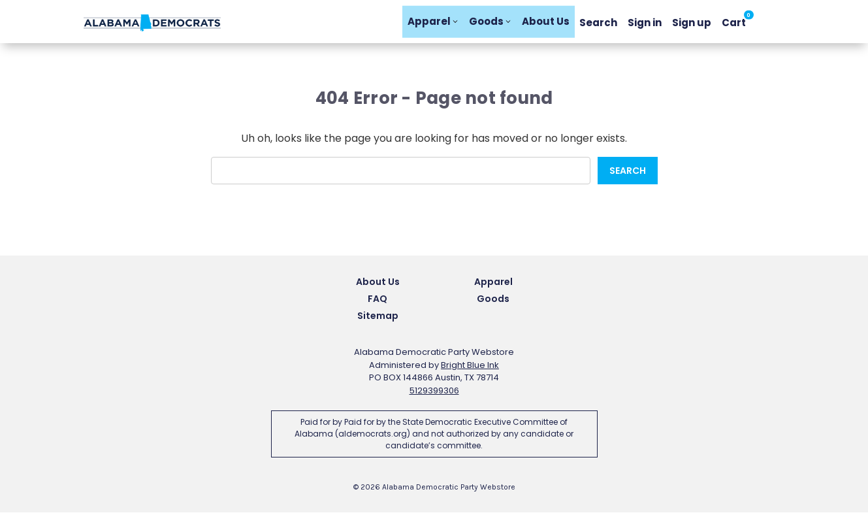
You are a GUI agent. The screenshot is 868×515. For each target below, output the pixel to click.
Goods (490, 22)
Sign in (645, 22)
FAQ (377, 301)
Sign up (691, 22)
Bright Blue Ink (470, 367)
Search (598, 22)
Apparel (433, 22)
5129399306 (434, 393)
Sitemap (377, 318)
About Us (546, 22)
